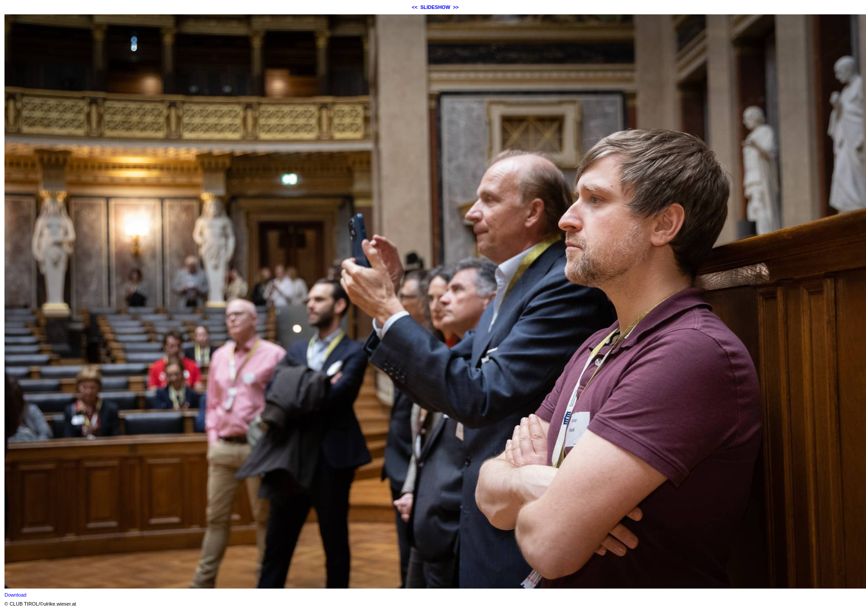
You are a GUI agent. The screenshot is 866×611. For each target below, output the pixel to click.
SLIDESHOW (435, 7)
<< (415, 7)
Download (15, 595)
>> (456, 7)
